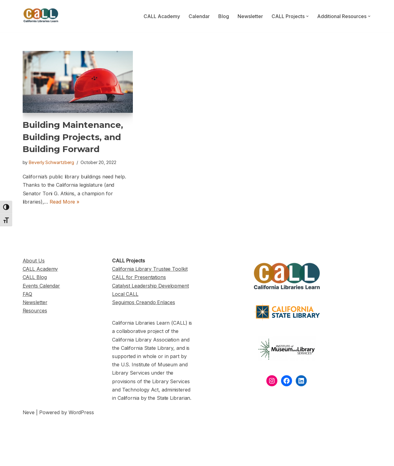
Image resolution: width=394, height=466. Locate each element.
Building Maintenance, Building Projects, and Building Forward (73, 137)
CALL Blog (35, 277)
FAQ (27, 294)
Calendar (199, 16)
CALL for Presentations (139, 277)
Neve (29, 412)
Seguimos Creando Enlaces (143, 302)
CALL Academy (162, 16)
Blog (223, 16)
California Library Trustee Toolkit (150, 269)
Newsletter (250, 16)
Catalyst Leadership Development (150, 286)
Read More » (64, 202)
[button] (307, 16)
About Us (34, 261)
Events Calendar (41, 286)
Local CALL (125, 294)
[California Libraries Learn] (41, 16)
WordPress (81, 412)
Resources (35, 310)
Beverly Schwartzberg (51, 162)
